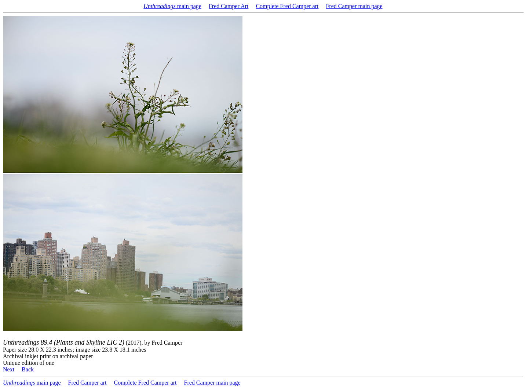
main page (172, 6)
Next (8, 369)
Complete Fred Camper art (287, 6)
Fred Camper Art (228, 6)
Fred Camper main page (354, 6)
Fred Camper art (87, 382)
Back (28, 369)
